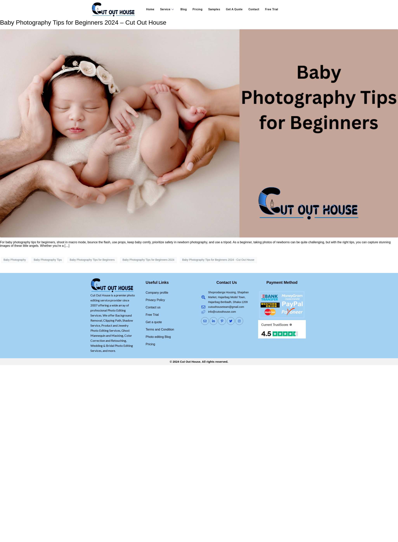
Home (150, 9)
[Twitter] (231, 321)
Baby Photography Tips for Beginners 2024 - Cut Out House (218, 259)
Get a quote (234, 9)
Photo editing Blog (158, 336)
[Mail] (205, 321)
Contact (253, 9)
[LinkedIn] (213, 321)
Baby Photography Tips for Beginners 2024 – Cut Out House (83, 22)
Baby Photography (14, 259)
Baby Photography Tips (48, 259)
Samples (214, 9)
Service (167, 9)
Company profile (157, 292)
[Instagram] (239, 321)
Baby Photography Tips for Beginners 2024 (148, 259)
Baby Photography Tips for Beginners (92, 259)
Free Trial (271, 9)
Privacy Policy (155, 300)
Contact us (153, 307)
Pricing (197, 9)
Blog (183, 9)
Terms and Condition (160, 329)
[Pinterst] (222, 321)
